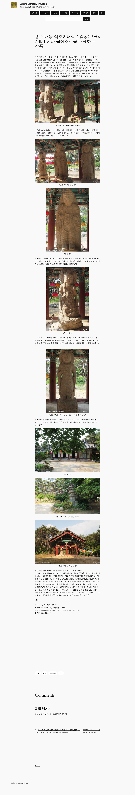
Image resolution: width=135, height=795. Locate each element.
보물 (37, 673)
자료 (101, 13)
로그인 (55, 714)
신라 (60, 673)
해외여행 (75, 13)
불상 (44, 673)
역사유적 (45, 13)
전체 (94, 13)
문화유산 (35, 13)
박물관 (55, 13)
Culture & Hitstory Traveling (33, 4)
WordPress (24, 783)
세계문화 (85, 13)
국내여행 (64, 13)
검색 (86, 19)
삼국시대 (53, 673)
